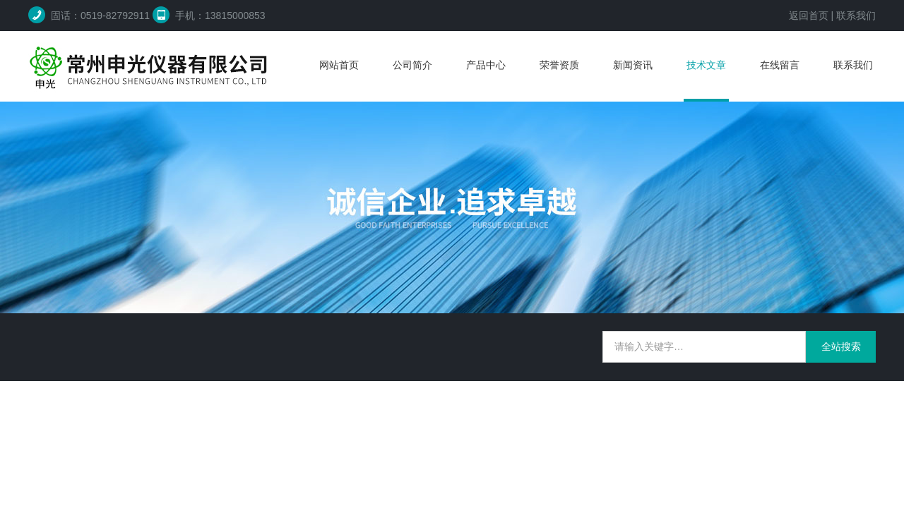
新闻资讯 (633, 65)
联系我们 (856, 15)
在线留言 (779, 65)
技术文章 (706, 65)
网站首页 (339, 65)
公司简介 (412, 65)
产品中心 (486, 65)
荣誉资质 (559, 65)
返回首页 (808, 15)
